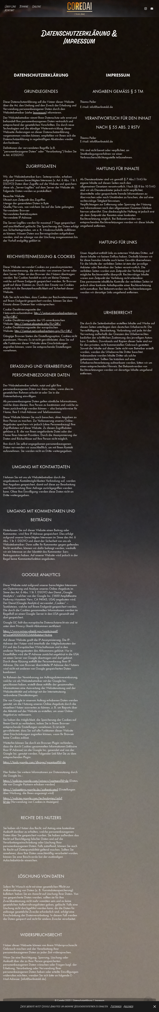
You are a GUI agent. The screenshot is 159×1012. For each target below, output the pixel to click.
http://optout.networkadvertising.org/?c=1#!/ (40, 314)
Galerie (36, 7)
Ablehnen (128, 1006)
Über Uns (10, 7)
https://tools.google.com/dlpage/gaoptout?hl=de (34, 762)
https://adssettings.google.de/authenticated (30, 789)
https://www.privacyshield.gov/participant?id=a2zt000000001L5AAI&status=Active (30, 633)
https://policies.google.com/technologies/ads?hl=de (32, 800)
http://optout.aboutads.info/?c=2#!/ (38, 324)
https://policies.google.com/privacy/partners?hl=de (35, 781)
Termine (24, 7)
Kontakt (9, 10)
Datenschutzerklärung (82, 1000)
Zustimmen (116, 1006)
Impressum (39, 112)
